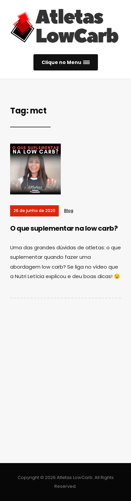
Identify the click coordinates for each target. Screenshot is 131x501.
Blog (68, 210)
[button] (65, 62)
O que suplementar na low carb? (63, 228)
